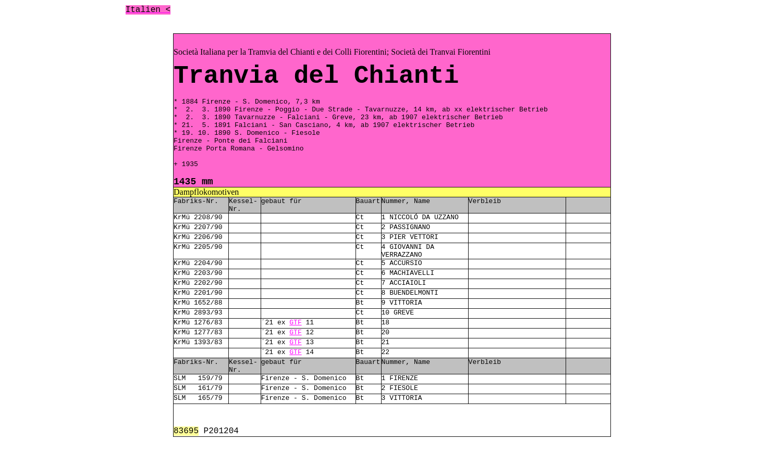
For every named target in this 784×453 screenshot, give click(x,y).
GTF (295, 322)
